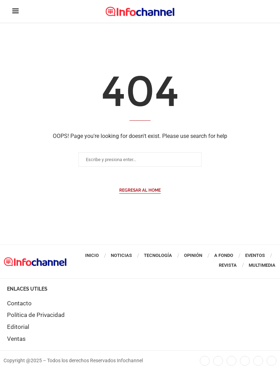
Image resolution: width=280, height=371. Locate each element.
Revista (228, 265)
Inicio (92, 255)
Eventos (255, 255)
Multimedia (262, 265)
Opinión (193, 255)
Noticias (121, 255)
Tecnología (158, 255)
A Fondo (223, 255)
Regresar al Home (140, 190)
